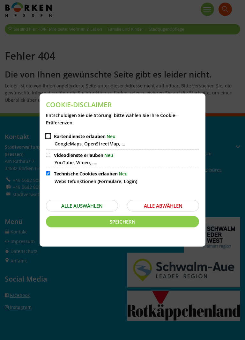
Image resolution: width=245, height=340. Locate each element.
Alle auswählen (82, 206)
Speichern (123, 221)
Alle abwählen (163, 206)
